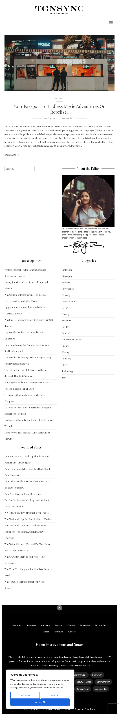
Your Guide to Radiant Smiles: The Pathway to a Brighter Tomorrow (27, 484)
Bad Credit (97, 675)
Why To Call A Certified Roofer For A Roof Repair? (24, 584)
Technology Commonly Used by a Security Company (24, 398)
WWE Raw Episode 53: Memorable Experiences (27, 512)
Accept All (40, 702)
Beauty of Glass (84, 682)
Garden (65, 326)
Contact (68, 709)
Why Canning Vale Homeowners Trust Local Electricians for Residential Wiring (25, 298)
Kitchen (65, 345)
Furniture (66, 320)
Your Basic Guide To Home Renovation (22, 494)
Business (66, 282)
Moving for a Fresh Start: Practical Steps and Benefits (26, 285)
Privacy (79, 709)
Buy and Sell (100, 625)
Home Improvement (72, 339)
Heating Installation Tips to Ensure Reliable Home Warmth (28, 423)
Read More (11, 155)
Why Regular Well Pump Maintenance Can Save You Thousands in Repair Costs (27, 385)
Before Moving (103, 682)
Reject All (55, 695)
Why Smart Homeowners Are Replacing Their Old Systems (28, 323)
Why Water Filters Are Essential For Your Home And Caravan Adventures (27, 547)
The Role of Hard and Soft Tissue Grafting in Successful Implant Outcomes (25, 373)
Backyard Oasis (79, 675)
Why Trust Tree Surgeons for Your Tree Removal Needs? (28, 572)
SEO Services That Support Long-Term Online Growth (27, 435)
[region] (40, 689)
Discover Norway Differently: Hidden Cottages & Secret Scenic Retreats (28, 410)
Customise (25, 695)
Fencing (65, 314)
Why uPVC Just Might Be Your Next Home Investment (24, 559)
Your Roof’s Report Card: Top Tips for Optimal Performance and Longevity (27, 459)
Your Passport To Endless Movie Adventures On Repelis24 (60, 109)
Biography (67, 276)
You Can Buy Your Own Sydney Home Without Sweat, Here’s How (26, 503)
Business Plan (101, 689)
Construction (68, 301)
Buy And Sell (68, 288)
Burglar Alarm (83, 689)
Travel (65, 377)
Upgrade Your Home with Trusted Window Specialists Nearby (25, 310)
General (66, 333)
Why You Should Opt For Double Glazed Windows (28, 519)
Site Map (90, 709)
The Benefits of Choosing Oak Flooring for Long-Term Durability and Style (28, 360)
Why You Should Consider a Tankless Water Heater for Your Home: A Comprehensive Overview (25, 531)
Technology (67, 371)
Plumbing (66, 358)
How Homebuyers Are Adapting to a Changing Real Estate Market (26, 348)
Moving (59, 98)
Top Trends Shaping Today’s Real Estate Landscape (23, 335)
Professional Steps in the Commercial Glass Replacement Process (25, 272)
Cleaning (66, 295)
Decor (65, 307)
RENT (65, 364)
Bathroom (67, 269)
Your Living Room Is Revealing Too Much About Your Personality (27, 472)
